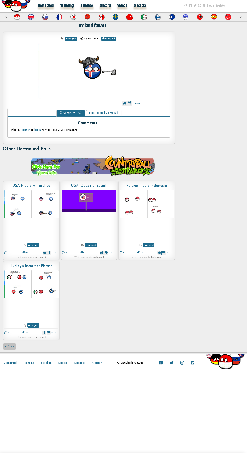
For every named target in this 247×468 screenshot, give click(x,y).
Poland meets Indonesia (146, 186)
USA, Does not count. (89, 186)
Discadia (140, 6)
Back (9, 346)
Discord (105, 6)
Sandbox (86, 6)
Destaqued (46, 6)
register (25, 130)
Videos (122, 6)
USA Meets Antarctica (31, 186)
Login (210, 5)
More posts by (103, 113)
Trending (67, 6)
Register (220, 5)
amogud (71, 38)
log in (37, 130)
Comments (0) (70, 113)
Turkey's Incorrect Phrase (31, 266)
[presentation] (6, 16)
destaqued (108, 38)
